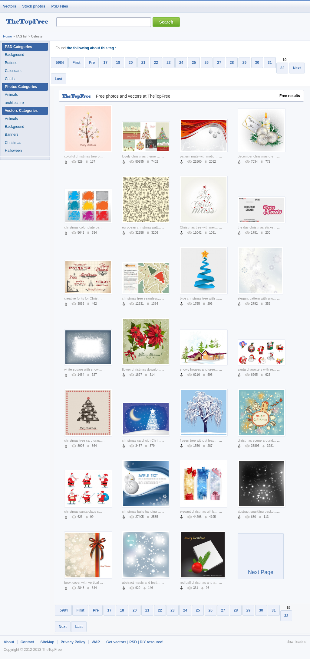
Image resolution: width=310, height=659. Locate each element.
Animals (11, 95)
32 (282, 68)
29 (244, 62)
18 (118, 62)
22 (156, 62)
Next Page (260, 559)
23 (168, 62)
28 (232, 62)
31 (270, 62)
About (9, 642)
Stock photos (33, 6)
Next (297, 68)
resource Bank (29, 22)
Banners (11, 134)
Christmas (13, 143)
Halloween (13, 150)
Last (58, 79)
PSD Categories (18, 47)
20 (131, 62)
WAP (96, 642)
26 (207, 62)
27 (219, 62)
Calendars (13, 71)
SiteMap (47, 642)
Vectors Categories (21, 111)
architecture (14, 103)
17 (105, 62)
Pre (92, 62)
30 (257, 62)
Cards (10, 79)
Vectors (9, 6)
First (76, 62)
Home (7, 36)
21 (143, 62)
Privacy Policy (73, 642)
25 (194, 62)
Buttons (11, 63)
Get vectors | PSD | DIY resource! (134, 642)
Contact (27, 642)
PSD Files (59, 6)
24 (181, 62)
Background (14, 55)
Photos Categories (21, 87)
